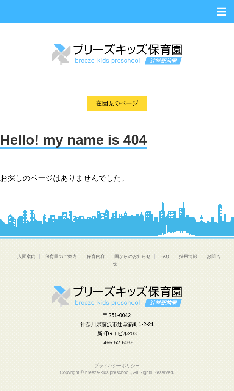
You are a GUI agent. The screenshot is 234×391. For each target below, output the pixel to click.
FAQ (164, 256)
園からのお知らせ (132, 256)
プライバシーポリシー (117, 365)
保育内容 (96, 256)
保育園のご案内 (61, 256)
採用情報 (188, 256)
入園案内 (26, 256)
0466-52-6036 (116, 342)
